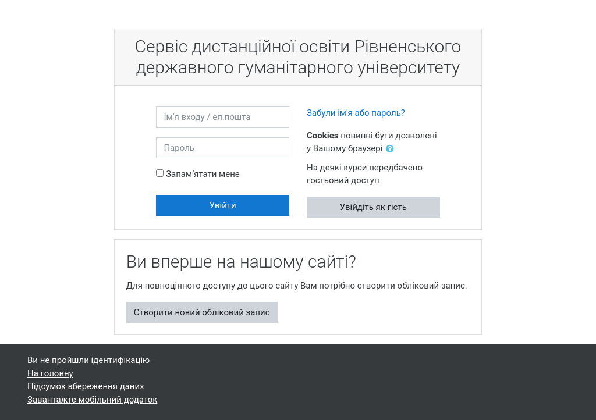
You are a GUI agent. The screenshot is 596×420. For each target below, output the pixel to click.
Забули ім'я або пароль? (356, 113)
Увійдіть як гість (373, 207)
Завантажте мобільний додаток (92, 399)
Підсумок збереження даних (85, 386)
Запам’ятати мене (203, 174)
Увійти (223, 205)
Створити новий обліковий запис (202, 312)
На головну (50, 373)
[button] (392, 149)
